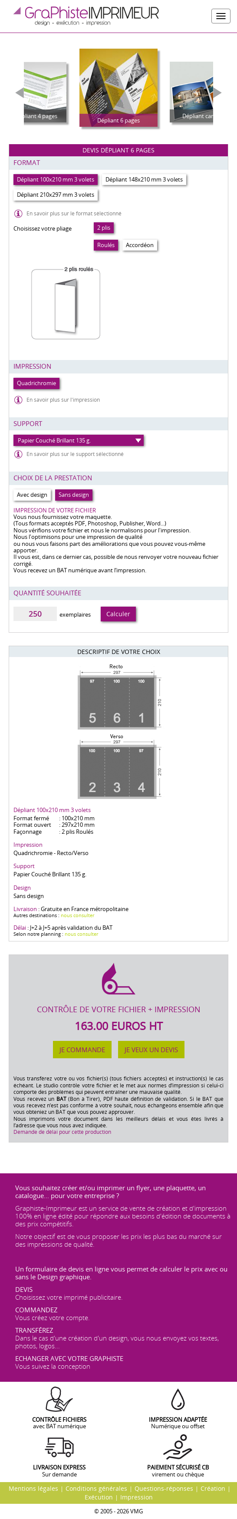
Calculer (118, 614)
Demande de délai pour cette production (62, 1132)
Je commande (82, 1049)
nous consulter (77, 915)
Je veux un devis (151, 1049)
